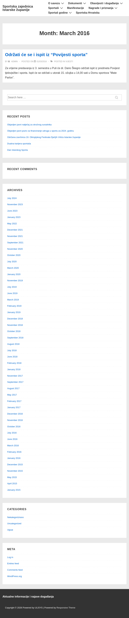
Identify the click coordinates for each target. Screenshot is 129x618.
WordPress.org (14, 576)
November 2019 (15, 280)
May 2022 (12, 223)
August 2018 (13, 344)
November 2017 (15, 376)
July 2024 (12, 198)
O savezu (56, 3)
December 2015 (15, 464)
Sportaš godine (60, 12)
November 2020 (15, 249)
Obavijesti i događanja (107, 3)
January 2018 (13, 369)
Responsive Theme (65, 607)
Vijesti (69, 61)
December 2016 (15, 414)
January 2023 (13, 217)
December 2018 (15, 318)
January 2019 (13, 312)
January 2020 (13, 274)
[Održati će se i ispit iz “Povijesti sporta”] (42, 61)
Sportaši (56, 8)
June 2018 (12, 356)
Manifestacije (75, 8)
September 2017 (15, 382)
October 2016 (13, 426)
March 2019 (13, 299)
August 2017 (13, 388)
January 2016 (13, 458)
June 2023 (12, 211)
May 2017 (12, 395)
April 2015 (12, 483)
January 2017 (13, 407)
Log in (10, 557)
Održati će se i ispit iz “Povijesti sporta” (46, 54)
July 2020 (12, 261)
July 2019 (12, 287)
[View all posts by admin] (13, 61)
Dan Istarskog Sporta (17, 150)
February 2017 (14, 401)
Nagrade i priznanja (103, 8)
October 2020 (13, 255)
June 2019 (12, 293)
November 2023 (15, 204)
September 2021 (15, 242)
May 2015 (12, 477)
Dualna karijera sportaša (19, 143)
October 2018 (13, 331)
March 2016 (13, 445)
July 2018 (12, 350)
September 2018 (15, 337)
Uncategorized (14, 523)
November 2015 (15, 471)
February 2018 (14, 363)
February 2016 (14, 452)
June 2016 (12, 439)
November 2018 (15, 325)
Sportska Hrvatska (88, 12)
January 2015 (13, 490)
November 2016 (15, 420)
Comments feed (15, 570)
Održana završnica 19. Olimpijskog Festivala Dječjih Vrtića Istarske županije (44, 137)
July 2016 (12, 432)
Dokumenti (77, 3)
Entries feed (13, 563)
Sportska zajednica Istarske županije (18, 8)
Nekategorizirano (15, 517)
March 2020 (13, 268)
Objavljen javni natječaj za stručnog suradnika (29, 124)
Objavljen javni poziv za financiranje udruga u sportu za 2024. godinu (40, 131)
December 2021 (15, 230)
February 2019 (14, 306)
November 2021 (15, 236)
